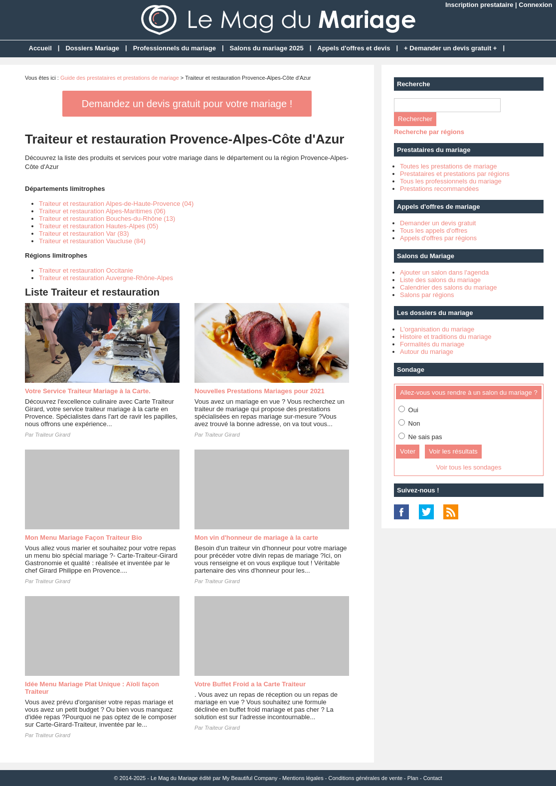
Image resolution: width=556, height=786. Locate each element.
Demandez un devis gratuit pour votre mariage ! (187, 103)
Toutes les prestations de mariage (448, 166)
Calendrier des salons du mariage (448, 287)
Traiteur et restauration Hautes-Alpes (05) (98, 226)
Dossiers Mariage (92, 48)
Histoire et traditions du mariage (446, 336)
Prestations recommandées (439, 188)
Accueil (40, 48)
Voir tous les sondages (469, 467)
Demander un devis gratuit (438, 223)
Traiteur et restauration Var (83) (84, 233)
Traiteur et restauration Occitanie (86, 270)
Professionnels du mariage (174, 48)
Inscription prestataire (479, 4)
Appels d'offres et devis (353, 48)
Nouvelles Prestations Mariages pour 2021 (259, 391)
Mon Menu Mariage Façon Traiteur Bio (83, 537)
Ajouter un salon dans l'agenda (444, 272)
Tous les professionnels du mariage (451, 181)
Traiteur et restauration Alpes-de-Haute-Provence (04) (116, 203)
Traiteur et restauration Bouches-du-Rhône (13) (107, 218)
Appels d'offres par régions (438, 238)
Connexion (535, 4)
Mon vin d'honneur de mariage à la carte (256, 537)
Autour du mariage (426, 351)
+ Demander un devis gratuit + (450, 48)
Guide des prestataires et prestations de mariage (119, 78)
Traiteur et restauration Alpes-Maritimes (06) (102, 211)
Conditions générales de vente (365, 778)
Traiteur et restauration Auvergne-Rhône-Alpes (106, 278)
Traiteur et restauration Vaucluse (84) (92, 241)
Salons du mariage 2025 (267, 48)
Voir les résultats (453, 451)
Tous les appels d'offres (433, 230)
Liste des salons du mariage (440, 280)
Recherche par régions (429, 132)
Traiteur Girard (52, 435)
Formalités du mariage (432, 344)
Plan (412, 778)
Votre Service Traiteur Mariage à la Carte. (88, 391)
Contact (432, 778)
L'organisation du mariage (437, 329)
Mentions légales (303, 778)
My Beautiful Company (250, 778)
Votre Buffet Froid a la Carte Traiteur (250, 684)
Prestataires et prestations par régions (455, 173)
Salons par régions (427, 295)
